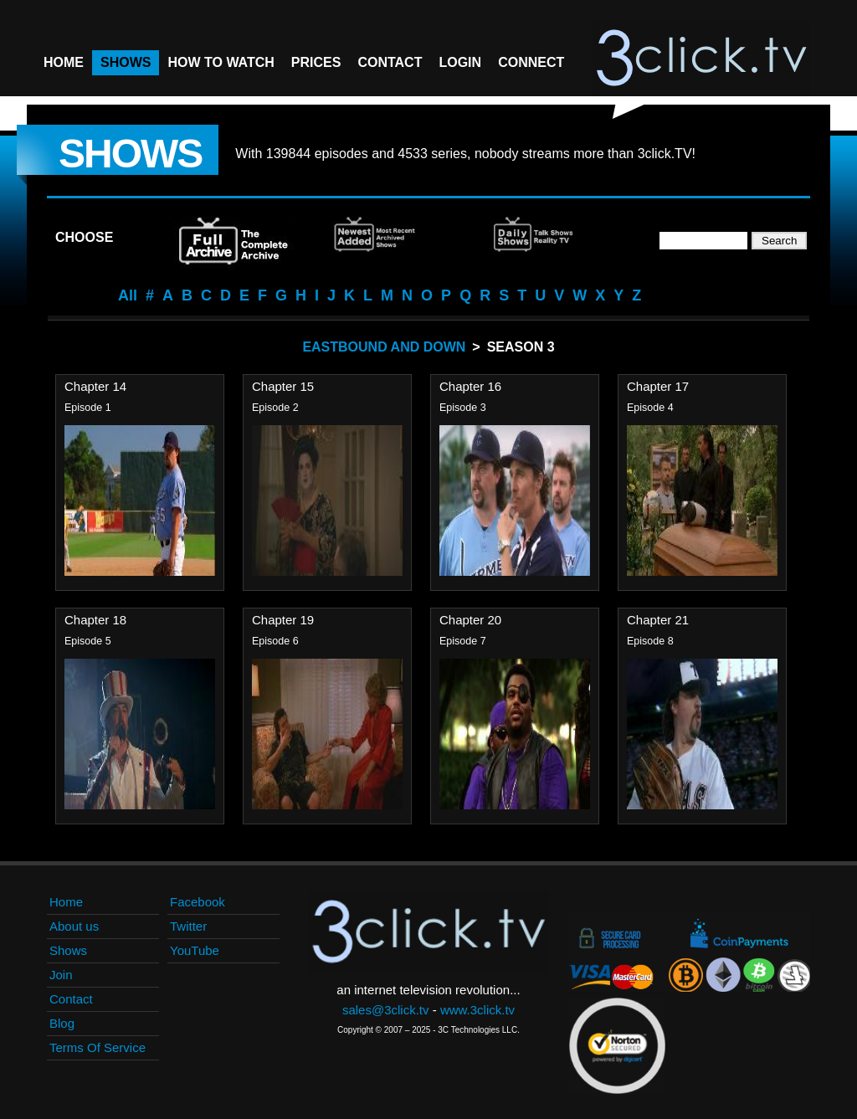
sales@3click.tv (385, 1010)
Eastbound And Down (383, 347)
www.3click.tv (477, 1010)
